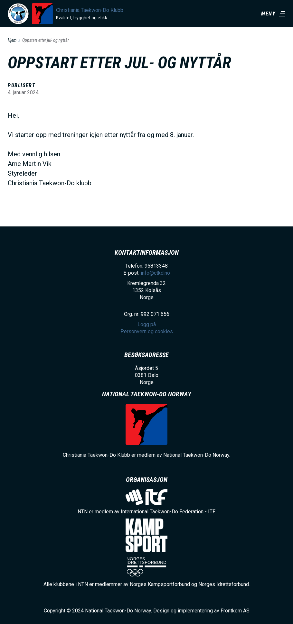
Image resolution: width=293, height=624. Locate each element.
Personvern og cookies (146, 331)
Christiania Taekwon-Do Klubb (89, 10)
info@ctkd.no (155, 273)
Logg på (146, 324)
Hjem (12, 40)
